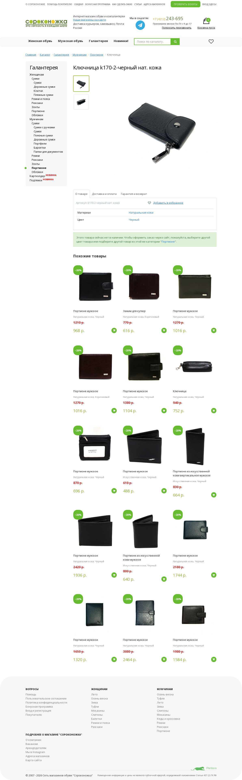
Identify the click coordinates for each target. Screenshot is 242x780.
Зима (94, 702)
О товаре (81, 194)
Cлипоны (163, 710)
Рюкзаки (37, 103)
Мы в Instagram (35, 752)
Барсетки (40, 147)
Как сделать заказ (122, 4)
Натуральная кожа (141, 212)
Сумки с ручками (44, 127)
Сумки (35, 78)
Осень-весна (99, 698)
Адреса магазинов (154, 4)
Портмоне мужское (85, 311)
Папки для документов (48, 151)
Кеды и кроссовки (168, 719)
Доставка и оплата (104, 194)
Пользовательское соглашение (46, 698)
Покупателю (34, 714)
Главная (31, 54)
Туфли (95, 706)
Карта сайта (34, 760)
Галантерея (98, 41)
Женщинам (37, 74)
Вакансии (32, 744)
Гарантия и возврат (134, 194)
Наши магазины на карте (89, 20)
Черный (134, 219)
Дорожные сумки (44, 86)
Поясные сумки (43, 135)
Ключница (179, 391)
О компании (33, 740)
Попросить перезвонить (176, 27)
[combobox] (152, 41)
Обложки (37, 115)
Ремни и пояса (41, 99)
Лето (94, 694)
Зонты (36, 107)
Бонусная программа (97, 4)
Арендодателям (36, 748)
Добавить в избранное (168, 203)
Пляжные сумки (43, 95)
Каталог (45, 54)
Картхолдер (43, 176)
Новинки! (121, 41)
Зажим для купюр (134, 311)
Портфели (40, 143)
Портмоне (96, 54)
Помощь (31, 694)
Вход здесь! (209, 4)
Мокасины (98, 710)
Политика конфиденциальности (46, 702)
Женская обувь (40, 41)
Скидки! (78, 4)
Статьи (138, 4)
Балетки (96, 719)
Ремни (36, 156)
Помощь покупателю (59, 4)
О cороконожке (35, 4)
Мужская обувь (70, 41)
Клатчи (38, 91)
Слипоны (97, 714)
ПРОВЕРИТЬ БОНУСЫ (185, 4)
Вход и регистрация (38, 710)
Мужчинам (79, 54)
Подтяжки (42, 180)
